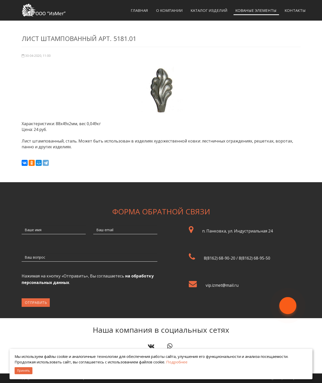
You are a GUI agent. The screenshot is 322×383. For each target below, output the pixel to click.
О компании (169, 10)
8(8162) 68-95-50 (254, 258)
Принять (23, 370)
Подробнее (177, 361)
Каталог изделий (209, 10)
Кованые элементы (256, 10)
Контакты (295, 10)
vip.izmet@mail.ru (222, 285)
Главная (139, 10)
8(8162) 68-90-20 (219, 258)
